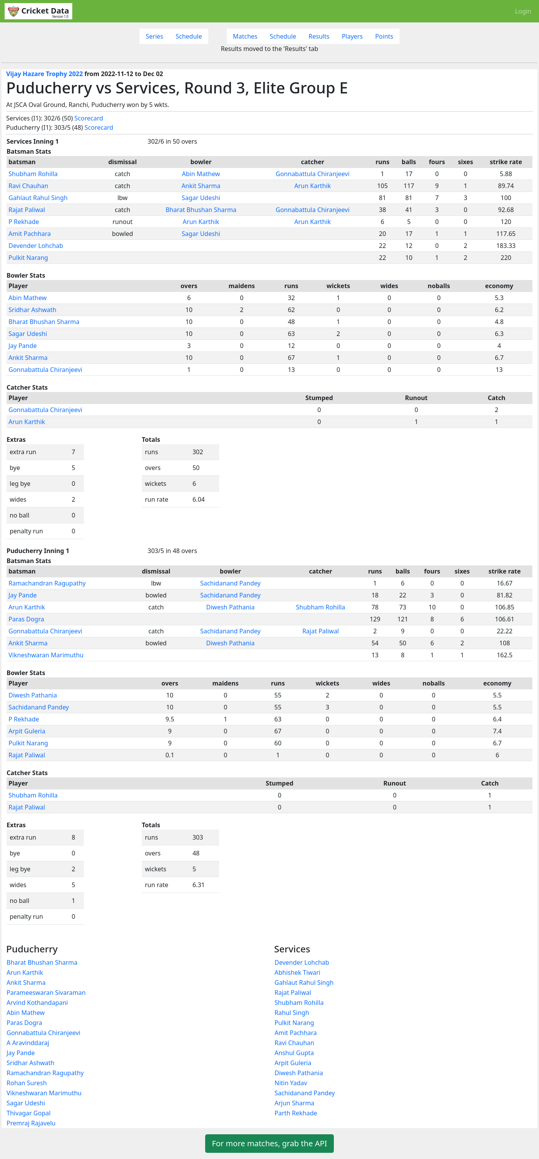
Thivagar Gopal (29, 1113)
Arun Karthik (312, 186)
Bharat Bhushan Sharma (200, 209)
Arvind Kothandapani (37, 1002)
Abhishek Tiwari (298, 972)
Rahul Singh (292, 1012)
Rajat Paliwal (27, 209)
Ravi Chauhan (28, 186)
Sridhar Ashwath (32, 309)
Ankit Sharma (201, 186)
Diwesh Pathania (230, 607)
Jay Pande (23, 345)
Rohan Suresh (27, 1083)
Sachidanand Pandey (230, 583)
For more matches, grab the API (269, 1143)
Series (154, 36)
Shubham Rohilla (33, 174)
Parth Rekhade (296, 1113)
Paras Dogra (26, 619)
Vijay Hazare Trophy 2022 (44, 74)
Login (523, 11)
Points (384, 36)
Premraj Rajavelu (31, 1123)
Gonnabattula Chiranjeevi (313, 174)
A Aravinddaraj (28, 1043)
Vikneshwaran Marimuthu (46, 655)
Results (319, 36)
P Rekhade (24, 221)
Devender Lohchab (36, 245)
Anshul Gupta (294, 1053)
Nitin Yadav (291, 1083)
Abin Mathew (201, 174)
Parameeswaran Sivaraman (46, 992)
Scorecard (89, 118)
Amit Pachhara (30, 233)
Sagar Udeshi (201, 197)
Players (352, 36)
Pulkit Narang (28, 257)
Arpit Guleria (27, 731)
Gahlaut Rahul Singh (38, 197)
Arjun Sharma (295, 1103)
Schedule (188, 36)
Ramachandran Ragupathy (47, 583)
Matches (245, 36)
